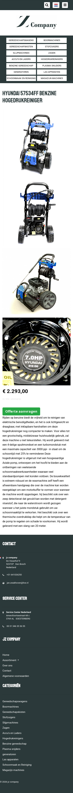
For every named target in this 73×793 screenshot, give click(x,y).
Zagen (51, 53)
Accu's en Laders (21, 59)
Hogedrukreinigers (52, 59)
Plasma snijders (51, 65)
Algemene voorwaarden (15, 675)
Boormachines (52, 40)
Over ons (7, 665)
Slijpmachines (21, 53)
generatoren (21, 72)
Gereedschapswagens (21, 40)
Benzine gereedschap (21, 65)
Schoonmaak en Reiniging (21, 78)
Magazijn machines (52, 78)
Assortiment (9, 660)
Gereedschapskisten (21, 46)
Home (5, 654)
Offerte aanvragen (21, 411)
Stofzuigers (52, 46)
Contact (6, 670)
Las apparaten (52, 72)
